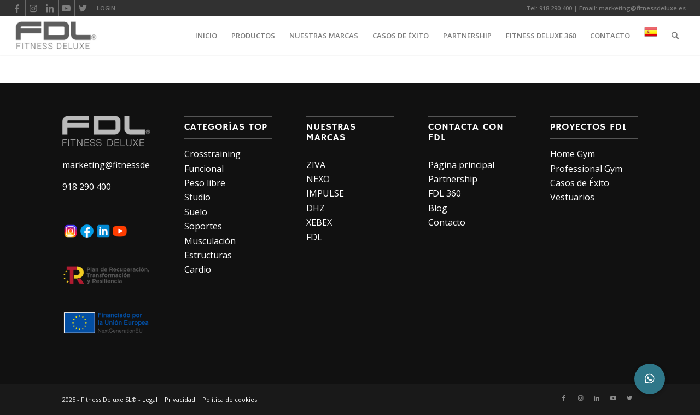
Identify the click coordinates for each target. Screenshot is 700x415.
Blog (437, 208)
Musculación (210, 241)
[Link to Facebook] (17, 8)
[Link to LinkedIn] (50, 8)
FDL (314, 237)
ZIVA (315, 165)
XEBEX (319, 222)
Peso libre (204, 183)
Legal (150, 399)
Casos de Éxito (579, 183)
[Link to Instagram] (34, 8)
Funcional (204, 169)
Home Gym (572, 154)
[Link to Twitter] (83, 8)
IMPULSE (325, 193)
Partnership (452, 179)
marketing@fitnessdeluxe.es (642, 8)
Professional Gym (586, 169)
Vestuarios (572, 197)
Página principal (461, 165)
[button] (649, 379)
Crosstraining (212, 154)
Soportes (203, 226)
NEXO (318, 179)
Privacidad (180, 399)
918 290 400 (555, 8)
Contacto (446, 222)
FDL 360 (444, 193)
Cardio (197, 269)
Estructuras (208, 255)
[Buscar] (675, 35)
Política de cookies (229, 399)
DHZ (315, 208)
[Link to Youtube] (66, 8)
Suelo (195, 212)
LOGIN (106, 8)
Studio (197, 197)
